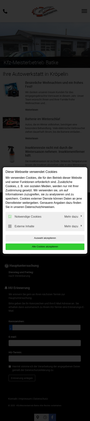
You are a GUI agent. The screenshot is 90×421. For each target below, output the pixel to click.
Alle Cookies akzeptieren (45, 246)
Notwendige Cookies (24, 216)
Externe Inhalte (21, 226)
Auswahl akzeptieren (45, 238)
